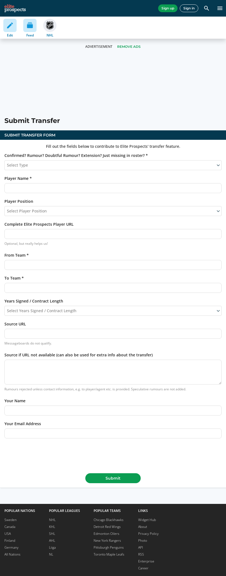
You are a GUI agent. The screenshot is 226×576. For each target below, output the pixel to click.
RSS (141, 554)
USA (7, 533)
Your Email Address (22, 423)
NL (51, 554)
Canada (9, 526)
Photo (142, 540)
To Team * (14, 278)
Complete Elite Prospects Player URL (39, 224)
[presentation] (113, 454)
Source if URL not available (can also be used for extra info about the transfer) (78, 354)
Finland (9, 540)
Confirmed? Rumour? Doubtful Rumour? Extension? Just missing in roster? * (76, 155)
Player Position (18, 201)
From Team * (16, 255)
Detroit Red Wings (107, 526)
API (140, 547)
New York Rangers (107, 540)
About (142, 526)
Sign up (167, 8)
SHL (52, 533)
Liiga (52, 547)
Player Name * (18, 178)
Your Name (14, 400)
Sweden (10, 519)
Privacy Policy (148, 533)
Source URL (15, 324)
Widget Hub (147, 519)
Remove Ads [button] (129, 46)
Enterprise (146, 561)
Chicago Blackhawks (109, 519)
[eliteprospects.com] (15, 8)
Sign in (189, 8)
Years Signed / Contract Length (33, 301)
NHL (52, 519)
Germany (11, 547)
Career (143, 568)
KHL (52, 526)
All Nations (12, 554)
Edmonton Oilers (106, 533)
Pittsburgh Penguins (109, 547)
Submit (113, 478)
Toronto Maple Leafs (109, 554)
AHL (52, 540)
